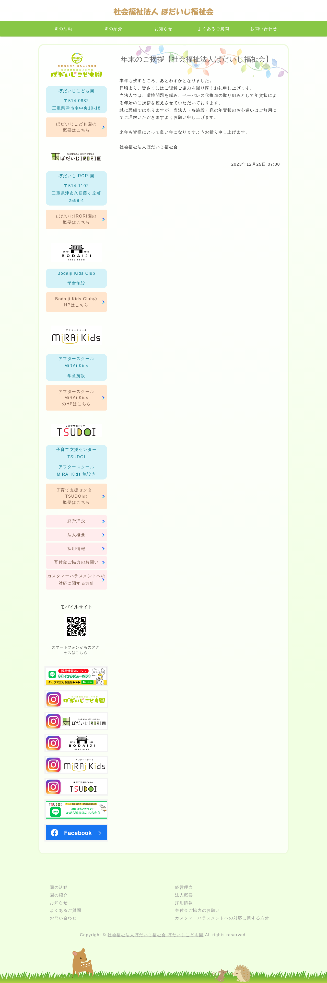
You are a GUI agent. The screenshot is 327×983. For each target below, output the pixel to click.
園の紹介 (113, 29)
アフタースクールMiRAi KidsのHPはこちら (77, 397)
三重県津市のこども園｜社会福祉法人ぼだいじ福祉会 (163, 13)
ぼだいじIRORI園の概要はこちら (76, 219)
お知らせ (163, 29)
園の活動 (63, 29)
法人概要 (76, 535)
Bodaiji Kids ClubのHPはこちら (76, 302)
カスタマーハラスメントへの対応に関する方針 (76, 579)
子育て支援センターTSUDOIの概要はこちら (76, 496)
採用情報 (76, 548)
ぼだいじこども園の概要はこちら (76, 127)
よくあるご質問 (213, 29)
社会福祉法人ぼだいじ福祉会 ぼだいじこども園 (156, 935)
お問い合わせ (263, 29)
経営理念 (76, 521)
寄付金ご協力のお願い (76, 562)
